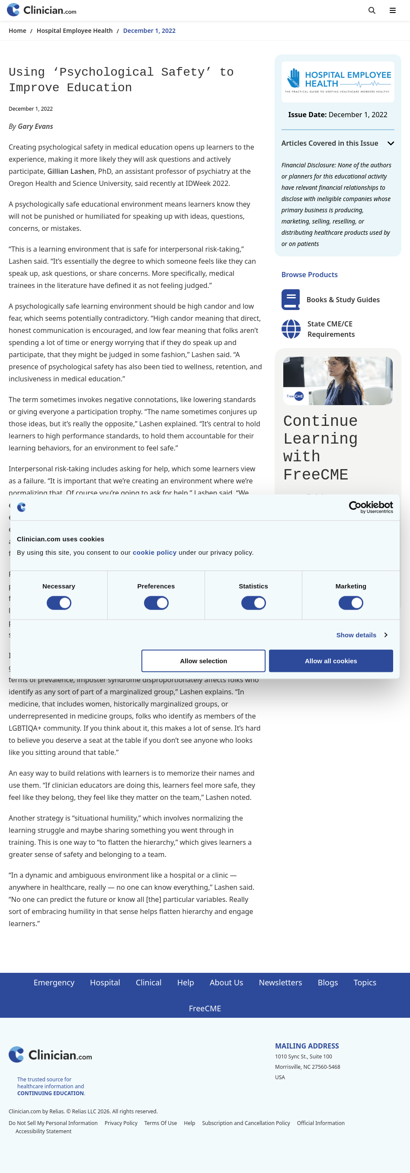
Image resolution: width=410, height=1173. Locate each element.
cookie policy (155, 552)
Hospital (105, 982)
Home (17, 30)
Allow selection (203, 661)
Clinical (149, 982)
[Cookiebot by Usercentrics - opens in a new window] (355, 507)
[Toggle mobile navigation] (392, 10)
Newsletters (280, 982)
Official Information (321, 1123)
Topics (365, 982)
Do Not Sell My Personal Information (53, 1123)
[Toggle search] (372, 10)
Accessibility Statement (43, 1131)
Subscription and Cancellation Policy (246, 1123)
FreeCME (205, 1008)
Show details (356, 634)
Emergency (54, 982)
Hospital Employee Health (75, 30)
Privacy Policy (121, 1123)
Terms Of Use (160, 1123)
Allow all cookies (331, 661)
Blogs (328, 982)
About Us (226, 982)
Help (185, 982)
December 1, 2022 (149, 30)
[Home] (41, 10)
